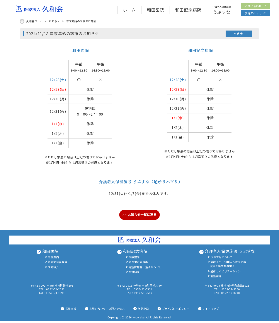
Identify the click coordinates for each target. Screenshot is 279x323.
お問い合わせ (253, 7)
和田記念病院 (135, 253)
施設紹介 (134, 275)
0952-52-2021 (55, 291)
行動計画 (143, 310)
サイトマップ (210, 310)
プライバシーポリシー (175, 310)
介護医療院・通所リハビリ (145, 270)
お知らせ (54, 23)
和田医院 (50, 253)
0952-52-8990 (230, 291)
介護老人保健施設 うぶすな (230, 253)
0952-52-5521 (143, 291)
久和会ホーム (34, 23)
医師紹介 (53, 270)
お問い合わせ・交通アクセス (107, 310)
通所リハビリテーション (226, 274)
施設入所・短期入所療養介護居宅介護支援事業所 (228, 266)
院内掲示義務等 (57, 264)
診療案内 (53, 259)
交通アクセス (253, 15)
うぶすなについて (222, 259)
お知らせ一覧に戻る (142, 216)
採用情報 (70, 310)
